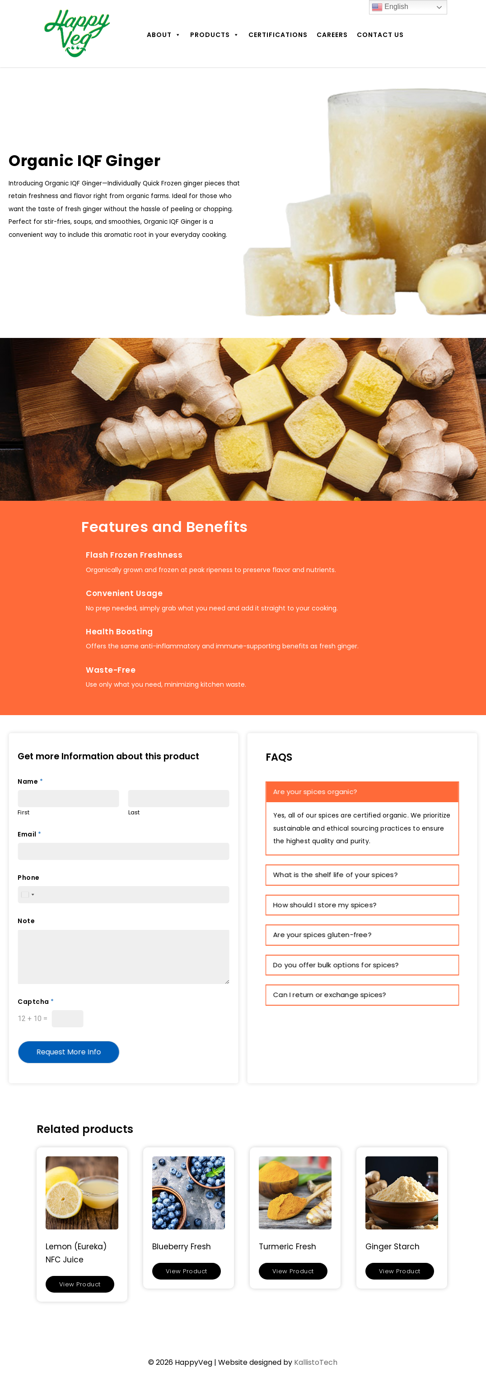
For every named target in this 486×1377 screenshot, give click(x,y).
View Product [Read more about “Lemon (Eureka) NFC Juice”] (80, 1284)
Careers (332, 34)
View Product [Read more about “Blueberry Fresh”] (186, 1271)
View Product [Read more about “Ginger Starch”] (400, 1271)
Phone (29, 877)
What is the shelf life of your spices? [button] (335, 874)
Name (30, 781)
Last (134, 813)
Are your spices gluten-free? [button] (322, 934)
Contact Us (380, 34)
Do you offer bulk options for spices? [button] (336, 965)
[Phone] (123, 894)
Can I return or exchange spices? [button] (329, 994)
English (390, 7)
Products (214, 35)
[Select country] (27, 894)
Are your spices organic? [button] (315, 791)
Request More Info (68, 1052)
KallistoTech (315, 1362)
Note (26, 921)
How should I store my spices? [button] (325, 905)
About (164, 35)
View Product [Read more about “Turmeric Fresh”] (293, 1271)
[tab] (362, 792)
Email (29, 834)
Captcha (36, 1002)
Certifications (278, 34)
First (23, 813)
